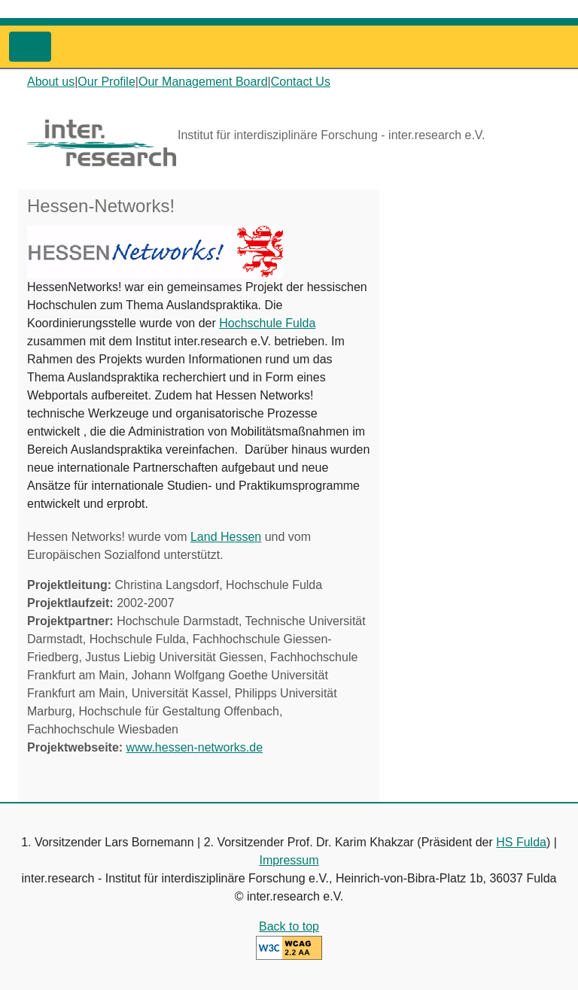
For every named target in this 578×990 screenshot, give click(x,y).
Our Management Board (203, 81)
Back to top (289, 926)
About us (51, 81)
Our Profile (106, 81)
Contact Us (300, 81)
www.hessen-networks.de (194, 747)
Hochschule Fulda (267, 323)
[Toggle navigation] (30, 47)
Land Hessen (225, 536)
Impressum (288, 860)
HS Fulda (521, 842)
